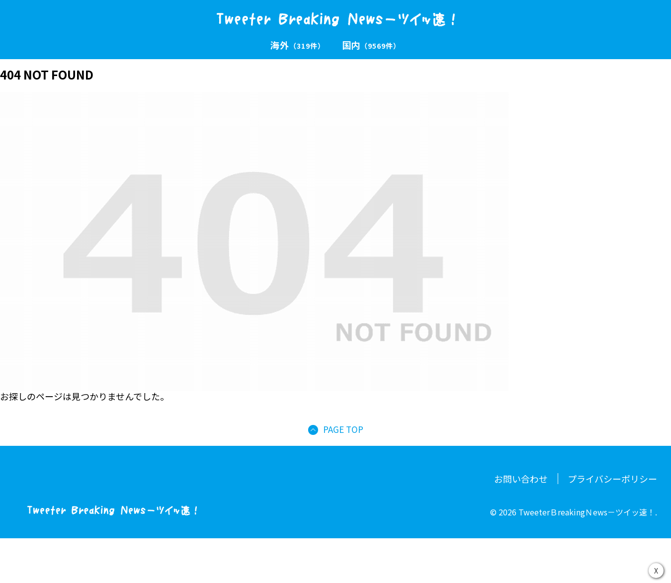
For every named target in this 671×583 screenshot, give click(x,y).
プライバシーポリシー (612, 478)
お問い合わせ (521, 478)
